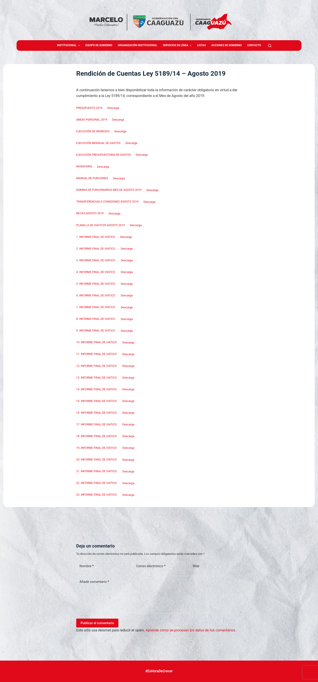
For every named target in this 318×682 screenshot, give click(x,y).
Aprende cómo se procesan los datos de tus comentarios (190, 630)
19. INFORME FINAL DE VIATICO (96, 447)
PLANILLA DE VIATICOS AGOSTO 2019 (100, 225)
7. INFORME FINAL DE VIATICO (96, 307)
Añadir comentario (94, 582)
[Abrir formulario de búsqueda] (269, 45)
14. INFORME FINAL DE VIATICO (96, 389)
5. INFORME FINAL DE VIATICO (96, 283)
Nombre (87, 566)
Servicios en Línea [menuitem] (178, 45)
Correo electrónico (151, 566)
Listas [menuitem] (201, 45)
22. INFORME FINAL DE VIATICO (96, 483)
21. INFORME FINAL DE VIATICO (96, 471)
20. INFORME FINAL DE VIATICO (96, 459)
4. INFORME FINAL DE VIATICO (96, 272)
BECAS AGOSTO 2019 (90, 213)
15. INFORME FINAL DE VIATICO (96, 401)
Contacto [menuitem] (254, 45)
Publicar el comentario (97, 623)
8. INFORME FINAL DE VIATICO (96, 319)
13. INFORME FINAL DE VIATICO (96, 377)
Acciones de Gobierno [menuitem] (226, 45)
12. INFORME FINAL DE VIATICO (96, 366)
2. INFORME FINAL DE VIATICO (96, 248)
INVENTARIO (84, 166)
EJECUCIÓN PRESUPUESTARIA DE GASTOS (103, 154)
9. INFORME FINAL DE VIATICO (96, 330)
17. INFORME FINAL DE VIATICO (96, 424)
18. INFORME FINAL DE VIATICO (96, 436)
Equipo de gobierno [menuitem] (98, 45)
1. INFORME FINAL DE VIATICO (95, 237)
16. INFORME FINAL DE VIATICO (96, 412)
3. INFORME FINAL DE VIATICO (96, 260)
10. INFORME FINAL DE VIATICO (96, 342)
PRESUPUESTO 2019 (89, 108)
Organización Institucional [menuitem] (137, 45)
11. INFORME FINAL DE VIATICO (96, 354)
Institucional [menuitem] (69, 45)
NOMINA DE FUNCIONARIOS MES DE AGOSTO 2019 (109, 190)
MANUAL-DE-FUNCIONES (92, 178)
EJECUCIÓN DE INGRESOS (92, 131)
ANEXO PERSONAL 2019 (91, 119)
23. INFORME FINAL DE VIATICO (96, 494)
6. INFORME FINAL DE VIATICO (96, 295)
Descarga (113, 108)
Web (196, 566)
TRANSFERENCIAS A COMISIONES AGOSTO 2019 (107, 201)
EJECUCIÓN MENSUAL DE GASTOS (98, 143)
